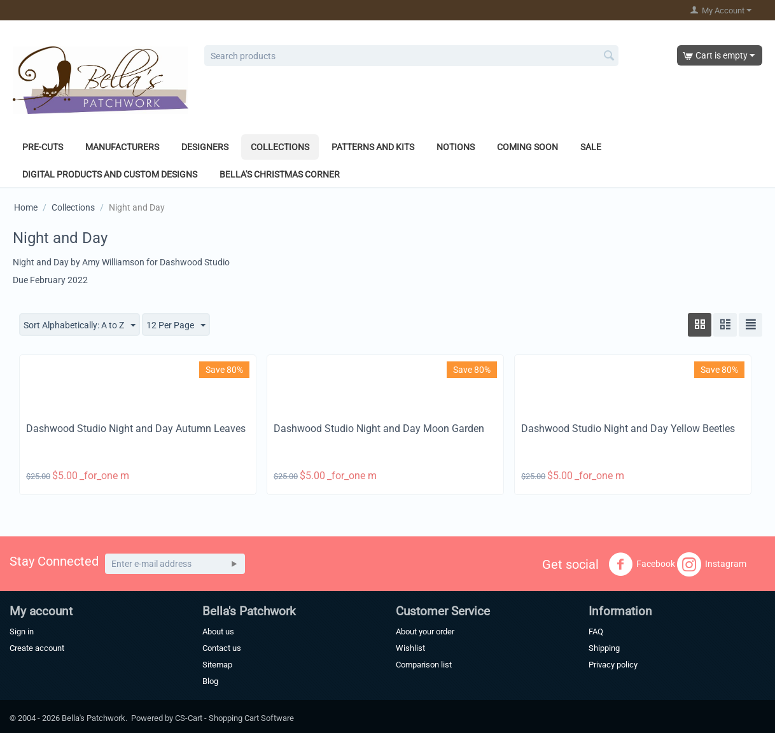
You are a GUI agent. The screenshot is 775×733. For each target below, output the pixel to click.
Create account (37, 648)
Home (26, 207)
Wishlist (410, 648)
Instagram (711, 564)
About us (218, 631)
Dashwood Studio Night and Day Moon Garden (379, 428)
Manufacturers (122, 147)
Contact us (221, 648)
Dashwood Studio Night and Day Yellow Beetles (628, 428)
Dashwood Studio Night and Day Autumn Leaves (136, 428)
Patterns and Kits (373, 147)
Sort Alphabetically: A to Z (80, 325)
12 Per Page (176, 325)
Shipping (604, 648)
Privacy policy (613, 664)
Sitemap (217, 664)
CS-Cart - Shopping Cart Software (234, 718)
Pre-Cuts (42, 147)
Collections (280, 147)
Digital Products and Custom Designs (109, 174)
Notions (455, 147)
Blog (210, 681)
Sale (590, 147)
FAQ (596, 631)
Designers (204, 147)
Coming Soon (527, 147)
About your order (425, 631)
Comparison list (424, 664)
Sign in (22, 631)
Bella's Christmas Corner (280, 174)
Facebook (641, 564)
